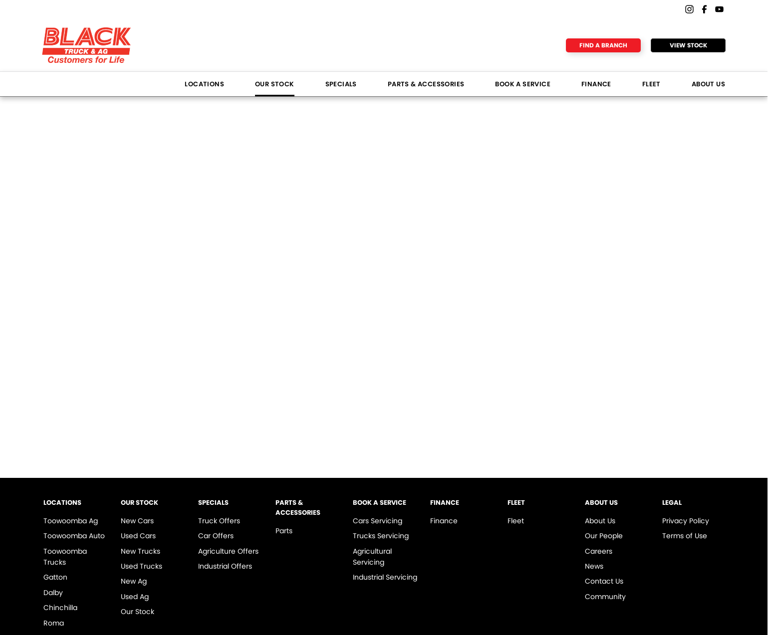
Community (605, 597)
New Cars (137, 521)
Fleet (651, 84)
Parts (283, 531)
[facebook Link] (704, 9)
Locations (204, 84)
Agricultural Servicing (372, 556)
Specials (341, 84)
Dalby (53, 593)
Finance (596, 84)
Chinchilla (60, 608)
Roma (53, 623)
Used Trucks (141, 566)
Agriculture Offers (228, 551)
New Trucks (140, 551)
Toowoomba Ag (70, 521)
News (594, 566)
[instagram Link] (689, 9)
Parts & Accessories (426, 84)
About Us (708, 84)
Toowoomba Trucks (65, 556)
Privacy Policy (685, 521)
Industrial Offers (225, 566)
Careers (598, 551)
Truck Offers (219, 521)
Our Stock (274, 84)
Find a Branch (603, 45)
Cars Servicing (377, 521)
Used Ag (135, 597)
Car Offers (216, 536)
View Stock (688, 45)
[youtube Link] (719, 9)
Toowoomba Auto (74, 536)
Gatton (55, 577)
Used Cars (138, 536)
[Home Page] (87, 45)
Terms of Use (684, 536)
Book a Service (522, 84)
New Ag (134, 581)
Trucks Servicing (381, 536)
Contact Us (604, 581)
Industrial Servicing (385, 577)
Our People (604, 536)
